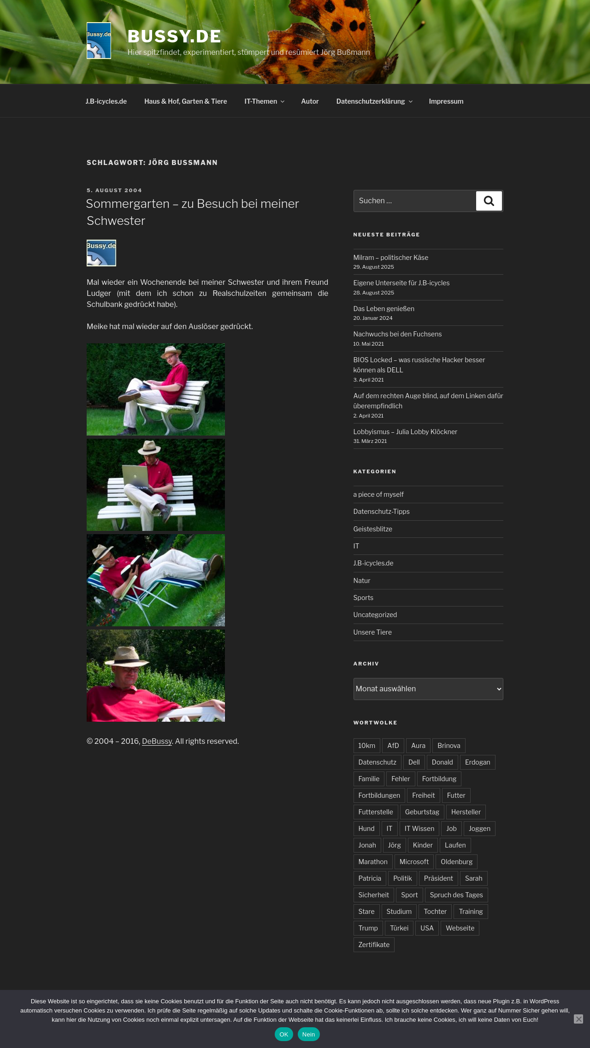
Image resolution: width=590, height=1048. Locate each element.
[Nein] (578, 1019)
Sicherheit (374, 895)
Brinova (448, 745)
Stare (367, 911)
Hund (367, 828)
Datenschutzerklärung (375, 101)
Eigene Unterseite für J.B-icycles (402, 283)
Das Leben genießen (384, 308)
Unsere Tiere (373, 632)
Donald (442, 762)
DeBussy (157, 741)
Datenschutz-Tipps (382, 511)
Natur (362, 580)
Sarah (474, 878)
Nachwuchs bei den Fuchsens (398, 334)
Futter (456, 795)
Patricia (370, 878)
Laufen (455, 845)
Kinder (423, 845)
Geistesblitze (373, 529)
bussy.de (175, 36)
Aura (418, 745)
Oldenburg (456, 861)
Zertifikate (374, 944)
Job (451, 828)
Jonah (367, 845)
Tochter (435, 911)
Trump (368, 928)
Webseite (460, 928)
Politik (402, 878)
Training (471, 911)
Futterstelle (376, 812)
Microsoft (414, 861)
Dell (414, 762)
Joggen (479, 828)
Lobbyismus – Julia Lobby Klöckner (406, 432)
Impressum (446, 101)
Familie (369, 779)
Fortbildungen (380, 795)
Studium (399, 911)
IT (357, 546)
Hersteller (466, 812)
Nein (308, 1034)
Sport (409, 895)
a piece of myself (379, 494)
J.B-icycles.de (106, 101)
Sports (364, 597)
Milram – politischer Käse (391, 257)
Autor (310, 101)
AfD (393, 745)
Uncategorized (375, 614)
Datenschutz (377, 762)
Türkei (399, 928)
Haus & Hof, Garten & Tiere (185, 101)
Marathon (373, 861)
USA (427, 928)
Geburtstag (422, 812)
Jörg (394, 845)
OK (283, 1034)
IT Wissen (420, 828)
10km (367, 745)
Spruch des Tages (456, 895)
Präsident (438, 878)
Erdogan (477, 762)
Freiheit (423, 795)
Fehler (400, 779)
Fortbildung (439, 779)
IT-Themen (265, 101)
